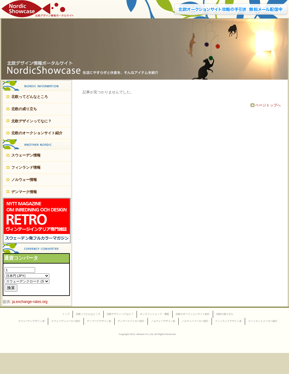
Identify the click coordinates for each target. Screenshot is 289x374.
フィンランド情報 (26, 167)
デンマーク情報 (24, 192)
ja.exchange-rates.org (30, 302)
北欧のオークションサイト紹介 (36, 133)
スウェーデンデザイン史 (31, 321)
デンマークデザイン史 (99, 321)
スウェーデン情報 (26, 155)
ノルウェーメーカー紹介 (195, 321)
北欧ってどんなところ (29, 97)
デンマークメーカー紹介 (131, 321)
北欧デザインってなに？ (31, 121)
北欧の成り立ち (24, 109)
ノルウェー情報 (24, 180)
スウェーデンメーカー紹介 (65, 321)
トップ (66, 314)
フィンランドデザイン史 (228, 321)
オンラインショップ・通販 (154, 314)
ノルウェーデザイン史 (163, 321)
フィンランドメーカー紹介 (262, 321)
